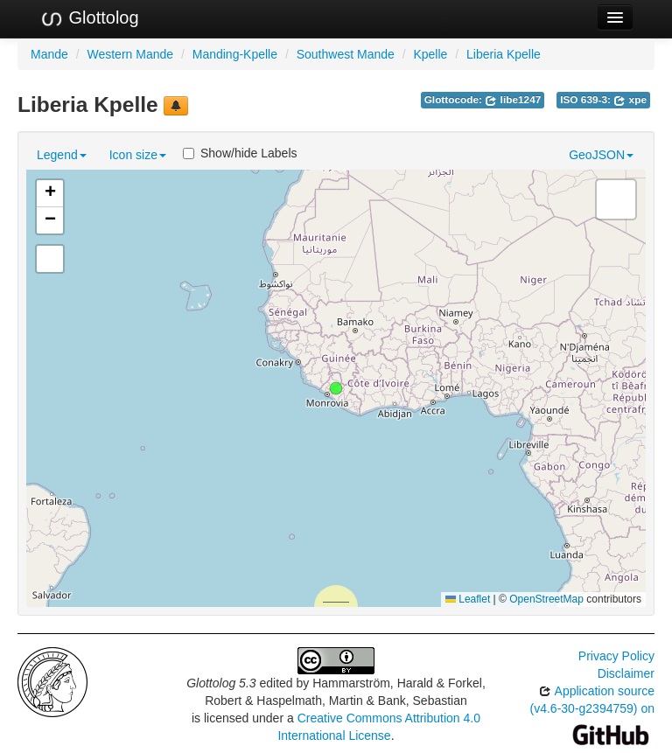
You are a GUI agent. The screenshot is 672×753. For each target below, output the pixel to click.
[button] (336, 388)
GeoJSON (601, 155)
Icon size (137, 155)
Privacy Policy (616, 656)
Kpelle (430, 54)
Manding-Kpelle (234, 54)
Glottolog (89, 18)
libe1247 (513, 100)
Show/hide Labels (240, 153)
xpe (630, 100)
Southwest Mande (346, 54)
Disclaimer (626, 673)
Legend (62, 155)
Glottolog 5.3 (221, 683)
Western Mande (130, 54)
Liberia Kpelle (503, 54)
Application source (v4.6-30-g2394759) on (592, 712)
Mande (49, 54)
